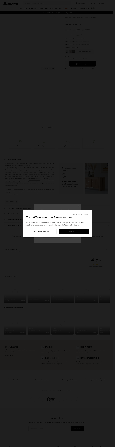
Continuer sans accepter (79, 214)
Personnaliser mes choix (41, 231)
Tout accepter (73, 231)
